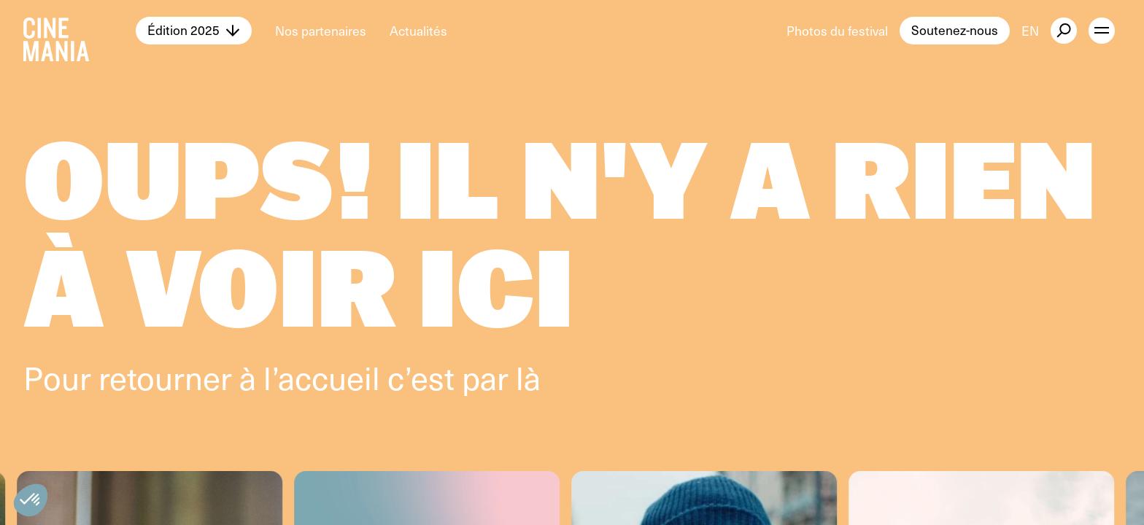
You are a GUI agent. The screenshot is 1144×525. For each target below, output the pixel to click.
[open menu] (1102, 31)
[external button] (1064, 31)
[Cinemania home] (79, 30)
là (528, 377)
